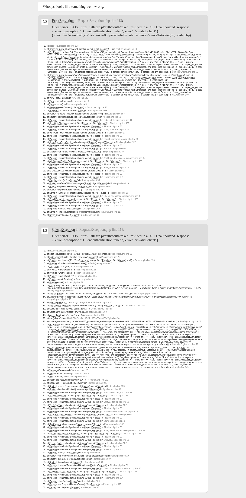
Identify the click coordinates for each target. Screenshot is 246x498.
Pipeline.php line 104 (113, 177)
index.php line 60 (91, 215)
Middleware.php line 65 (121, 254)
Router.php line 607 (102, 186)
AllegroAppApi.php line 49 (61, 290)
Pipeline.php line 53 (111, 117)
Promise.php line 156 (145, 260)
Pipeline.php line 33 (113, 126)
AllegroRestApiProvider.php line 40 (96, 302)
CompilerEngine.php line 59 (185, 72)
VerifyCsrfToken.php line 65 (116, 129)
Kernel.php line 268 (94, 190)
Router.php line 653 (115, 114)
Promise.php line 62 (85, 279)
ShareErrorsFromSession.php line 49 (121, 139)
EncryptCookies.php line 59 (116, 167)
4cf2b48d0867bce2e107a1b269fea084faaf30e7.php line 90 (91, 318)
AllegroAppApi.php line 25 (59, 299)
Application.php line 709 (95, 312)
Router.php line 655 (91, 180)
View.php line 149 (180, 95)
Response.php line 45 (76, 104)
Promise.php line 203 (111, 257)
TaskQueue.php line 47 (101, 263)
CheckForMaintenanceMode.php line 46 (122, 196)
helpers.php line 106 (94, 315)
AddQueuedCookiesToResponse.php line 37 (124, 158)
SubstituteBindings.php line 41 (118, 120)
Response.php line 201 (97, 107)
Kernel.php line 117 (112, 212)
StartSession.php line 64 (115, 148)
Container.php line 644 (101, 309)
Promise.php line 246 (83, 266)
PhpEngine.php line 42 (190, 321)
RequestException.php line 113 (100, 21)
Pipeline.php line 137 (119, 123)
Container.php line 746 (134, 305)
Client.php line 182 (76, 282)
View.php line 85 (82, 101)
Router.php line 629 (120, 183)
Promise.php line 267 (86, 273)
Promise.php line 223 (86, 270)
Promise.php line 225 (87, 276)
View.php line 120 (80, 98)
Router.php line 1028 (97, 110)
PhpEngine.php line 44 (126, 49)
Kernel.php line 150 (91, 209)
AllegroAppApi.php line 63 (145, 293)
